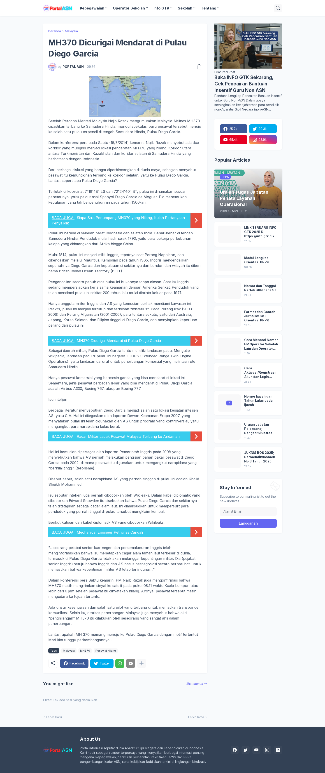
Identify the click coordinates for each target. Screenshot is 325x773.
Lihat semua (194, 684)
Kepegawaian (92, 8)
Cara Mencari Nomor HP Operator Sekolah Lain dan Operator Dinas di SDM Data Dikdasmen (261, 344)
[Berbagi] (198, 67)
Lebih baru (54, 717)
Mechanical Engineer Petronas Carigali (110, 532)
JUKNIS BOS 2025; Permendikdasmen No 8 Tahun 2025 (259, 457)
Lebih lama (196, 717)
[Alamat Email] (248, 511)
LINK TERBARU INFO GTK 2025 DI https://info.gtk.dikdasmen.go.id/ (261, 232)
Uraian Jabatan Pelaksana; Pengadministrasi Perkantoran (258, 428)
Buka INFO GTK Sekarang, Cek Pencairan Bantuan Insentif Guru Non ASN (243, 84)
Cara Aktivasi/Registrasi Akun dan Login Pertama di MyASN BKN (260, 372)
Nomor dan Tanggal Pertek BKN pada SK (260, 288)
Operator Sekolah (129, 8)
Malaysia (71, 31)
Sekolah (185, 8)
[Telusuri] (278, 8)
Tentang (208, 8)
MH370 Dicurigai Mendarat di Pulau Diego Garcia (119, 340)
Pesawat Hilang (105, 650)
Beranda (54, 31)
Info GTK (161, 8)
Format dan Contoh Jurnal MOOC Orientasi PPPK (259, 316)
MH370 (85, 650)
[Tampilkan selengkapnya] (141, 663)
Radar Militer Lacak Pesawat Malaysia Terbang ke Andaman (128, 436)
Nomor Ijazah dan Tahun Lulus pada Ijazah (258, 400)
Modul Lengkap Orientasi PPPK (256, 260)
